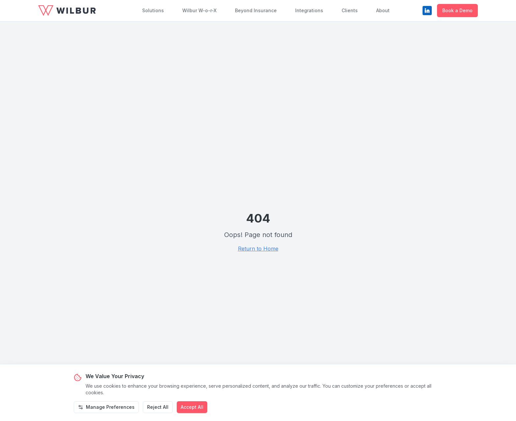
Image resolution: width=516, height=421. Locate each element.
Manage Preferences (106, 407)
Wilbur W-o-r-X (199, 10)
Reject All (157, 407)
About (383, 10)
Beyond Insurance (256, 10)
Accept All (192, 407)
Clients (350, 10)
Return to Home (258, 248)
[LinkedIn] (427, 10)
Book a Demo (457, 10)
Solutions (153, 10)
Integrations (309, 10)
